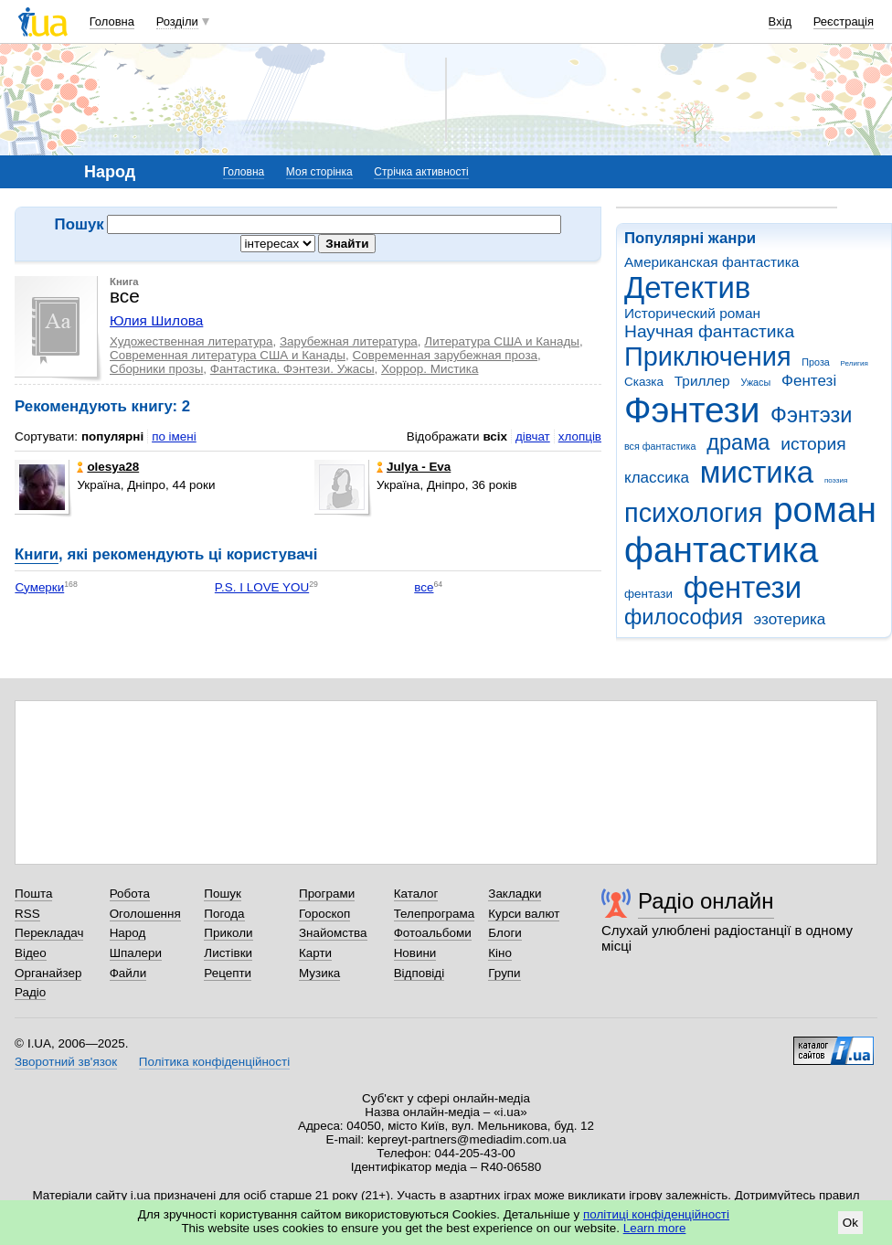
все (423, 587)
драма (738, 442)
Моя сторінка (319, 171)
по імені (174, 436)
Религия (854, 363)
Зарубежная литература (349, 341)
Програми (327, 893)
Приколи (228, 933)
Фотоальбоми (433, 933)
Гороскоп (324, 913)
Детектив (687, 287)
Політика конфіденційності (214, 1062)
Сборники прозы (156, 369)
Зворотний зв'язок (66, 1062)
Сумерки (39, 587)
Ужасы (755, 382)
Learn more (654, 1228)
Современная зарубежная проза (444, 355)
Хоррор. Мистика (429, 369)
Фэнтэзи (811, 415)
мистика (756, 472)
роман (824, 509)
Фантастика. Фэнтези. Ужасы (292, 369)
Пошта (33, 893)
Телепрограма (434, 913)
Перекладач (49, 933)
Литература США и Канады (501, 341)
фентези (743, 587)
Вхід (780, 21)
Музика (319, 973)
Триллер (702, 380)
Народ (128, 933)
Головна (112, 21)
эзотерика (790, 619)
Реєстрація (843, 21)
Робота (130, 893)
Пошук (222, 893)
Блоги (505, 933)
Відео (31, 953)
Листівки (228, 953)
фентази (648, 594)
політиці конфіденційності (656, 1214)
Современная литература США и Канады (227, 355)
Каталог (416, 893)
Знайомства (333, 933)
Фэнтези (691, 410)
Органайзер (48, 973)
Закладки (514, 893)
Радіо (30, 992)
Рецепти (227, 973)
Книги (36, 554)
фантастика (721, 549)
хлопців (579, 436)
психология (693, 512)
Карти (315, 953)
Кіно (500, 953)
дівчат (532, 436)
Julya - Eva (414, 467)
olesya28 (108, 467)
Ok (850, 1222)
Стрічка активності (421, 171)
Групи (504, 973)
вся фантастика (660, 446)
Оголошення (145, 913)
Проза (815, 361)
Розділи (177, 21)
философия (683, 617)
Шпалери (136, 953)
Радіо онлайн (706, 901)
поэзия (835, 480)
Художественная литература (191, 341)
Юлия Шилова (156, 320)
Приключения (707, 356)
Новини (415, 953)
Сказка (644, 381)
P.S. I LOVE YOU (262, 587)
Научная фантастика (709, 331)
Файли (128, 973)
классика (656, 477)
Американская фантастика (711, 262)
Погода (224, 913)
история (812, 443)
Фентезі (808, 380)
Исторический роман (692, 313)
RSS (27, 913)
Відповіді (419, 973)
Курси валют (523, 913)
